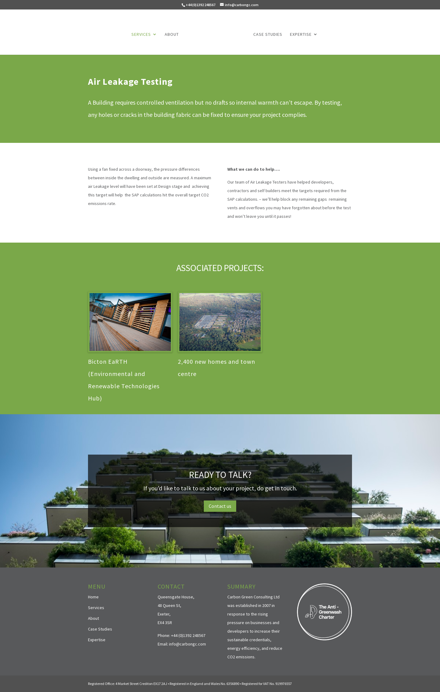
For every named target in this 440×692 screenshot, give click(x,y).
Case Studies (267, 34)
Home (93, 597)
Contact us (220, 506)
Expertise (301, 34)
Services (141, 34)
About (172, 34)
